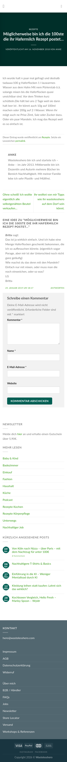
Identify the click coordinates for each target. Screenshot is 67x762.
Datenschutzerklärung (16, 665)
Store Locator (11, 717)
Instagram (26, 752)
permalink (20, 140)
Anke (58, 49)
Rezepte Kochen (13, 506)
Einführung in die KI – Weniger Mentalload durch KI (31, 575)
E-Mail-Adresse (16, 367)
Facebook (41, 752)
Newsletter (9, 710)
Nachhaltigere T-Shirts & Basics (31, 563)
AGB (6, 658)
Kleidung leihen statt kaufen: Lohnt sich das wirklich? (36, 587)
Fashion (7, 479)
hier (19, 434)
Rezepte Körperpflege (16, 513)
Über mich (9, 683)
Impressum (9, 651)
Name (11, 350)
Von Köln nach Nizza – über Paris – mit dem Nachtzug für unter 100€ (36, 550)
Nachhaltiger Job (13, 527)
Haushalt (8, 486)
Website (12, 383)
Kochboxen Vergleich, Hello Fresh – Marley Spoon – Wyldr (34, 598)
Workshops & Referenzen (18, 731)
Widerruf (8, 672)
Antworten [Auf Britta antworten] (57, 288)
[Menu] (5, 6)
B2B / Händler (12, 690)
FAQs (6, 697)
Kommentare (18, 555)
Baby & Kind (10, 458)
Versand (8, 724)
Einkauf (7, 472)
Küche (7, 492)
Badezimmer (10, 465)
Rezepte (33, 29)
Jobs (5, 704)
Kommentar (14, 319)
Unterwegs (9, 520)
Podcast (8, 499)
